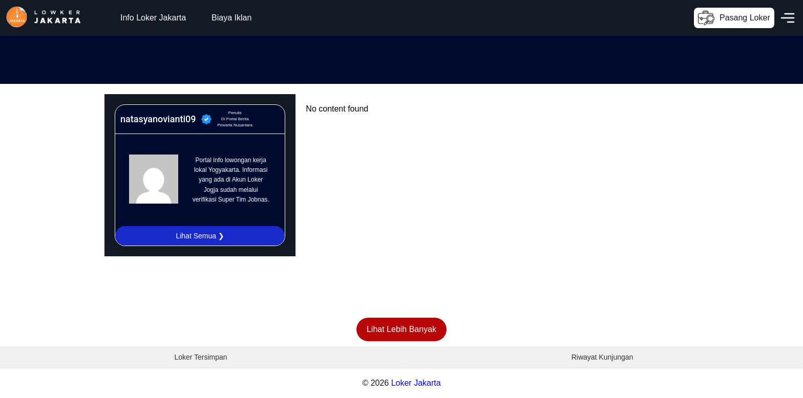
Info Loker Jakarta (153, 17)
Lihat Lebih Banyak (401, 329)
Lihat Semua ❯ (200, 236)
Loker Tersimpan (200, 357)
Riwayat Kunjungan (602, 357)
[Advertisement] (186, 59)
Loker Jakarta (416, 383)
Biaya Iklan (231, 17)
